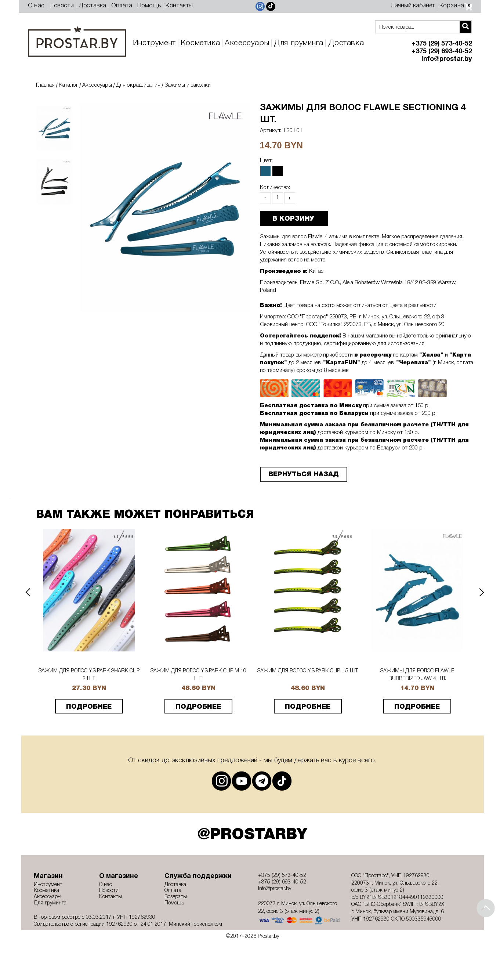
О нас (36, 5)
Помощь (149, 5)
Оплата (122, 5)
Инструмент (154, 43)
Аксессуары (247, 43)
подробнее (89, 707)
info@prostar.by (446, 59)
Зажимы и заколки (187, 85)
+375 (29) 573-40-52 (442, 44)
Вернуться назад (303, 474)
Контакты (179, 5)
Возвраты (175, 897)
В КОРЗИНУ (293, 219)
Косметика (200, 43)
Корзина (455, 5)
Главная (45, 85)
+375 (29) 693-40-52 (442, 51)
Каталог (68, 85)
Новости (62, 5)
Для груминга (298, 43)
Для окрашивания (138, 85)
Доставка (92, 5)
